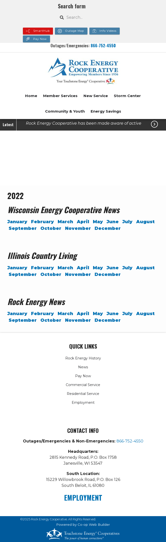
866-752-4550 (103, 45)
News (83, 367)
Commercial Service (83, 385)
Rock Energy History (83, 358)
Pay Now (83, 376)
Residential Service (83, 393)
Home (31, 95)
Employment (83, 402)
